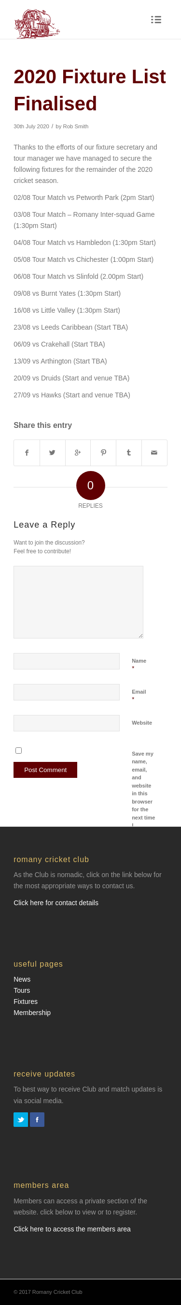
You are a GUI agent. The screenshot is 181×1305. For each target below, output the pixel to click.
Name (139, 665)
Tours (22, 990)
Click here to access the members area (72, 1229)
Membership (32, 1013)
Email (139, 696)
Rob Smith (75, 126)
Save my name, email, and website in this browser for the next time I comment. (144, 793)
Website (142, 723)
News (22, 979)
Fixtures (26, 1001)
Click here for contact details (56, 903)
